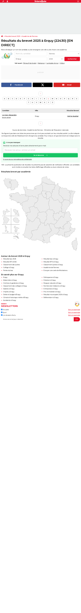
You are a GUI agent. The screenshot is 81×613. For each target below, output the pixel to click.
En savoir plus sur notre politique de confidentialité (17, 159)
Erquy (5, 277)
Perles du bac (8, 270)
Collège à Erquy (8, 267)
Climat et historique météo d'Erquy (15, 297)
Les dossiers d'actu (8, 315)
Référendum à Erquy (50, 297)
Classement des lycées (11, 265)
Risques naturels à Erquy (52, 283)
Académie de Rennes (30, 36)
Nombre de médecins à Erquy (54, 286)
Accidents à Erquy (9, 300)
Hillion (62, 63)
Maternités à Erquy (10, 280)
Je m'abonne (39, 155)
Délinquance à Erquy (50, 277)
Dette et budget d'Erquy (11, 294)
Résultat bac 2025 (9, 259)
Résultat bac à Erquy (50, 259)
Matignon (41, 63)
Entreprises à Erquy (50, 289)
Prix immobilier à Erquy (52, 292)
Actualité (5, 310)
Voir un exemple (74, 310)
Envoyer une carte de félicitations (55, 270)
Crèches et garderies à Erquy (13, 283)
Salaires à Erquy (8, 289)
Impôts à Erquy (8, 292)
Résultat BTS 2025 (10, 262)
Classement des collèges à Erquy (15, 286)
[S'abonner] (40, 319)
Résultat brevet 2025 (12, 36)
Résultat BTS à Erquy (51, 262)
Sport (4, 312)
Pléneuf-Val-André (29, 63)
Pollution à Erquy (49, 280)
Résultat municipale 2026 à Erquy (55, 294)
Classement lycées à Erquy (53, 265)
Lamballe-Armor (52, 63)
